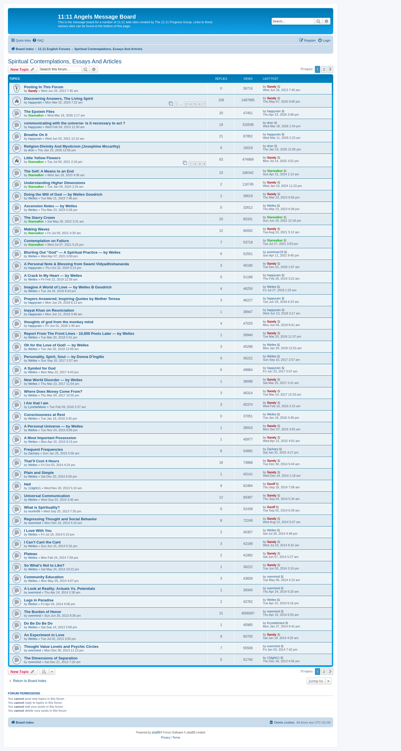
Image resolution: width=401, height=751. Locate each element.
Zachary (34, 453)
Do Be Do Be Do (38, 623)
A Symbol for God (40, 368)
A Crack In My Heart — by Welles (53, 275)
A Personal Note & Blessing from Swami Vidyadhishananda (76, 264)
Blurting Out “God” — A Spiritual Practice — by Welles (72, 252)
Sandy (33, 90)
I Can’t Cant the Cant (42, 542)
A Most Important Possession (50, 438)
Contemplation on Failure (46, 241)
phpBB (156, 732)
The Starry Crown (39, 217)
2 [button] (324, 69)
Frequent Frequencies (43, 449)
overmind (34, 523)
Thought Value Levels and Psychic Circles (61, 646)
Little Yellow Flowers (42, 158)
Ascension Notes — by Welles (50, 206)
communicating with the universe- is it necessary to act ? (74, 123)
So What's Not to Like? (44, 565)
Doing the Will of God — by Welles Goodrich (63, 194)
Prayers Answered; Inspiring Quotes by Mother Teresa (72, 299)
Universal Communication (47, 496)
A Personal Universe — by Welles (53, 426)
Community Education (44, 577)
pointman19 (275, 252)
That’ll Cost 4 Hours (41, 461)
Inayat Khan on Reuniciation (49, 310)
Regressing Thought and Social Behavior (60, 519)
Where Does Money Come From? (53, 391)
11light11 (34, 488)
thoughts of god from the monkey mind (58, 322)
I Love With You (38, 530)
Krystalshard (275, 623)
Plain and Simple (39, 473)
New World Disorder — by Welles (53, 380)
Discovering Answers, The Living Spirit (58, 98)
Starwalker (36, 115)
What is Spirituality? (42, 507)
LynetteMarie (37, 407)
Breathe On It (35, 135)
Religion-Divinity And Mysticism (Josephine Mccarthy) (72, 146)
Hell (27, 484)
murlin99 (34, 511)
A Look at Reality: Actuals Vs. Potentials (59, 588)
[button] (330, 69)
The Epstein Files (39, 111)
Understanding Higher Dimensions (54, 183)
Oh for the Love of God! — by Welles (56, 345)
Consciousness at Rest (44, 415)
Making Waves (36, 229)
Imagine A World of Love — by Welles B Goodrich (68, 287)
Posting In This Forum (43, 87)
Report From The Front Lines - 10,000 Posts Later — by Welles (79, 333)
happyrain (35, 102)
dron (270, 122)
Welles (33, 198)
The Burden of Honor (42, 612)
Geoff (271, 483)
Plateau (30, 554)
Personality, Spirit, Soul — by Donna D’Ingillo (64, 357)
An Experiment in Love (44, 635)
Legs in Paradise (39, 600)
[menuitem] (37, 40)
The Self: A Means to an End (49, 171)
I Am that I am (36, 403)
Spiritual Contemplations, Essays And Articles (64, 61)
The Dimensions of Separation (51, 658)
